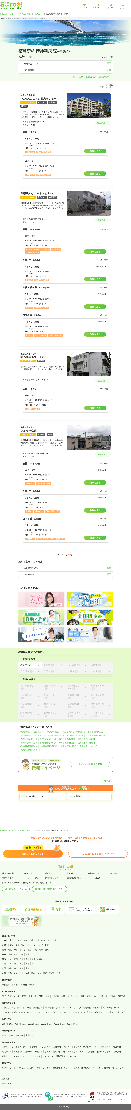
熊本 (33, 973)
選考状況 (49, 873)
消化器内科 (45, 1047)
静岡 (22, 954)
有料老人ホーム (26, 1012)
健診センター (100, 1012)
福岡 (15, 973)
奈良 (33, 959)
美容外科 (6, 1047)
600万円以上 (46, 1024)
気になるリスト (116, 873)
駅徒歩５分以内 (43, 1068)
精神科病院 (49, 1008)
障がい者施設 (86, 1012)
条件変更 (106, 780)
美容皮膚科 (16, 1047)
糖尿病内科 (88, 1047)
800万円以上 (72, 1024)
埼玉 (23, 950)
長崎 (27, 973)
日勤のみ (20, 1035)
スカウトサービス (31, 878)
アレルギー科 (48, 1056)
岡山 (16, 964)
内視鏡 (112, 996)
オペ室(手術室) (20, 996)
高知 (27, 968)
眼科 (64, 1052)
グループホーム (64, 1012)
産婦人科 (56, 1052)
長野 (47, 945)
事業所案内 (7, 1084)
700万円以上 (59, 1024)
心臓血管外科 (118, 1047)
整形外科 (29, 1052)
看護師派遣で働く (74, 878)
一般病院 (6, 1008)
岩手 (31, 940)
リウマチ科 (14, 1056)
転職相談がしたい (34, 796)
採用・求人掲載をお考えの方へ (49, 889)
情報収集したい (81, 796)
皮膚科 (82, 1052)
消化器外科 (7, 1052)
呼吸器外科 (105, 1047)
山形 (49, 940)
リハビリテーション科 (30, 1056)
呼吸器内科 (34, 1047)
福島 (55, 940)
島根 (27, 964)
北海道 (18, 940)
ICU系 (41, 996)
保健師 (24, 985)
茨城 (35, 950)
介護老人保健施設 (9, 1012)
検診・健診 (79, 996)
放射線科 (118, 1052)
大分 (39, 973)
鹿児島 (52, 973)
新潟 (17, 945)
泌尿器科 (91, 1052)
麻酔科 (5, 1056)
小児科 (47, 1052)
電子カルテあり (118, 1068)
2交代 (4, 1035)
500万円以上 (33, 1024)
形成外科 (39, 1052)
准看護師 (15, 985)
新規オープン (7, 1068)
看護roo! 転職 (25, 14)
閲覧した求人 (7, 878)
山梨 (41, 945)
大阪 (10, 959)
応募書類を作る (94, 873)
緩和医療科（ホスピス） (66, 1056)
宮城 (37, 940)
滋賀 (27, 959)
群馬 (47, 950)
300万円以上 (7, 1024)
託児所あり (86, 1068)
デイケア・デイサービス (45, 1012)
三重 (27, 954)
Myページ (28, 873)
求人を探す (71, 873)
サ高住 (76, 1012)
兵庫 (22, 959)
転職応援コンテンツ (53, 878)
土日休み (31, 1068)
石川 (29, 945)
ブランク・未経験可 (101, 1068)
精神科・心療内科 (104, 1052)
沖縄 (59, 973)
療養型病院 (37, 1008)
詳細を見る (95, 151)
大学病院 (15, 1008)
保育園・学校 (92, 996)
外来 (10, 996)
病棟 (4, 996)
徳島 (10, 968)
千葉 (29, 950)
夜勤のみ (29, 1035)
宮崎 (45, 973)
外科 (97, 1047)
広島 (10, 964)
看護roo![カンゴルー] (7, 14)
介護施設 (96, 1008)
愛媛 (22, 968)
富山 (23, 945)
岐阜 (16, 954)
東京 (10, 950)
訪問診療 (103, 996)
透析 (48, 996)
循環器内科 (57, 1047)
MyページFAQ (94, 878)
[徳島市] (30, 665)
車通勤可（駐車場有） (62, 1068)
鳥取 (22, 964)
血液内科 (68, 1047)
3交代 (11, 1035)
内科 (25, 1047)
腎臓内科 (77, 1047)
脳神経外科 (18, 1052)
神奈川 (17, 950)
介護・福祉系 (67, 996)
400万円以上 (20, 1024)
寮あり (76, 1068)
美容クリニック (74, 1008)
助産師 (32, 985)
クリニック (61, 1008)
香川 (16, 968)
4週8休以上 (20, 1068)
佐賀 (21, 973)
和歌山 (40, 959)
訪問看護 (55, 996)
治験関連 (121, 996)
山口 (33, 964)
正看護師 (6, 985)
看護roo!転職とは (9, 873)
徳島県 (37, 14)
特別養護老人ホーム (111, 1008)
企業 (123, 1012)
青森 (25, 940)
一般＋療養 (26, 1008)
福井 (35, 945)
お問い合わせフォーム (16, 889)
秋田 (43, 940)
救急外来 (32, 996)
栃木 (41, 950)
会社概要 (6, 1079)
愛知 (10, 954)
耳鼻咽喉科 (72, 1052)
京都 (16, 959)
